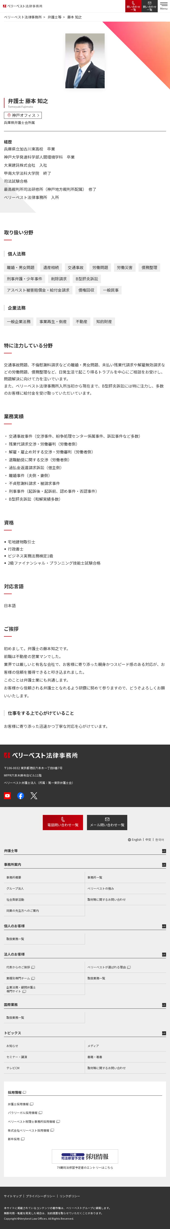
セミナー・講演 (16, 1057)
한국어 (159, 839)
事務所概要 (13, 877)
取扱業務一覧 (15, 939)
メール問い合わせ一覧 (107, 824)
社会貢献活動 (15, 899)
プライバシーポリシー (40, 1196)
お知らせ (12, 1046)
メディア (93, 1046)
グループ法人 (15, 888)
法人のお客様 (14, 954)
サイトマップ (13, 1196)
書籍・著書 (94, 1057)
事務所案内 (12, 864)
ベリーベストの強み (100, 888)
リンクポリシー (69, 1196)
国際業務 (11, 1004)
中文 (148, 839)
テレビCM (12, 1068)
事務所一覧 (94, 877)
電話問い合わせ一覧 (62, 824)
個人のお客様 (14, 925)
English (137, 839)
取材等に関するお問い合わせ (106, 899)
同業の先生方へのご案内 (22, 910)
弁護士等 (11, 850)
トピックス (12, 1032)
